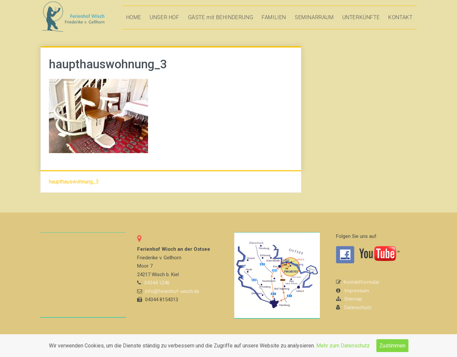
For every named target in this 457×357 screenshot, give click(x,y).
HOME (133, 17)
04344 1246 (157, 283)
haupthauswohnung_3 (74, 181)
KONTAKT (400, 17)
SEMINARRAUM (314, 17)
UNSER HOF (164, 17)
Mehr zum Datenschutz (343, 345)
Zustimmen (392, 345)
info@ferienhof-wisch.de (172, 291)
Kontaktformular (361, 282)
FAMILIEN (274, 17)
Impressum (356, 291)
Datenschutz (358, 307)
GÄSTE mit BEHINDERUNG (220, 17)
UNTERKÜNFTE (361, 17)
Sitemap (353, 299)
